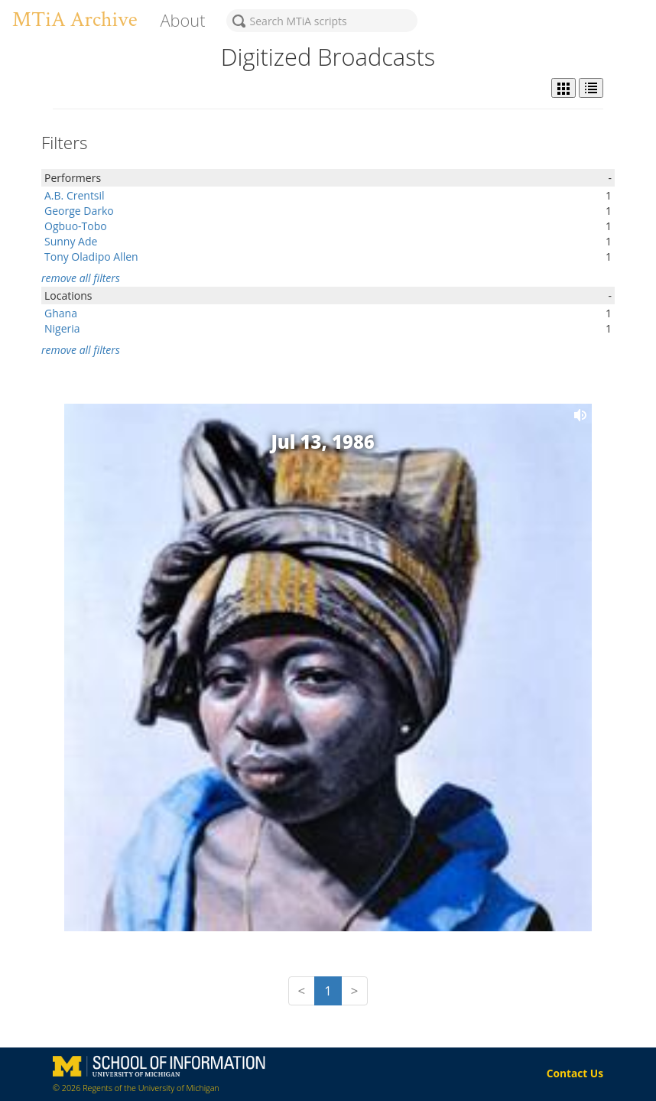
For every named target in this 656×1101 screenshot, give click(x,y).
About (182, 20)
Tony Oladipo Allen (91, 256)
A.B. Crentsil (74, 195)
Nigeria (62, 328)
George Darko (79, 210)
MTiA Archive (74, 19)
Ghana (60, 313)
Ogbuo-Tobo (75, 226)
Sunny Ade (70, 241)
